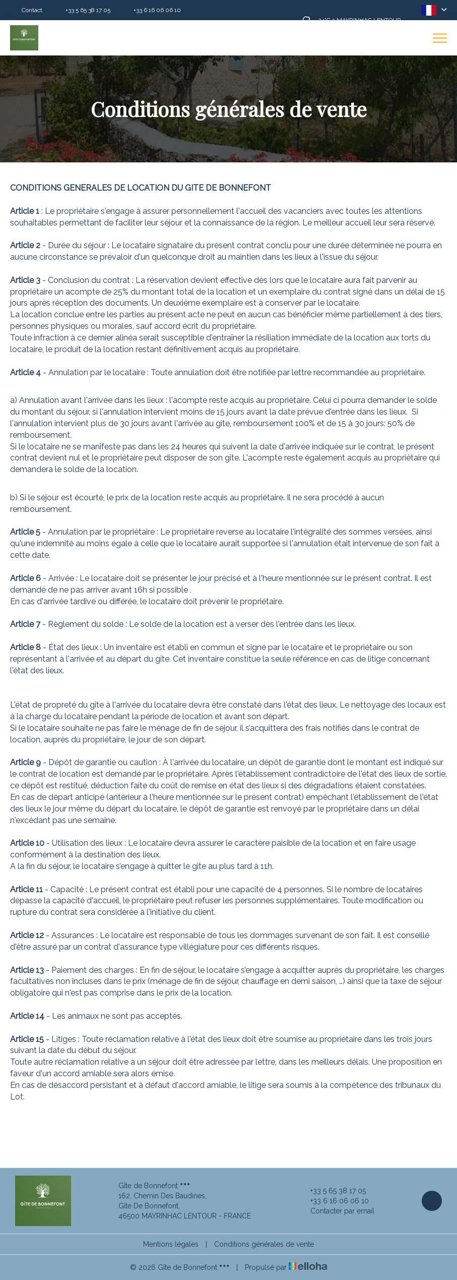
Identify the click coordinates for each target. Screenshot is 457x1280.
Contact (32, 10)
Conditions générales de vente (264, 1244)
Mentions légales (171, 1244)
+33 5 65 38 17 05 (332, 1190)
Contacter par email (336, 1210)
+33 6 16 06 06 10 (334, 1200)
